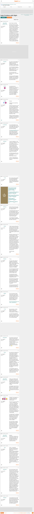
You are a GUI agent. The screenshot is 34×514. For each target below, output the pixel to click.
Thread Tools (16, 19)
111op (5, 177)
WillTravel (4, 141)
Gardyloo (4, 397)
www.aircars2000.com (14, 130)
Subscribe (9, 17)
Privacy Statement (27, 15)
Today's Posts (20, 6)
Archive (25, 14)
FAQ (11, 6)
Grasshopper (5, 337)
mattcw (5, 226)
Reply (3, 17)
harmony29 (5, 469)
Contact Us (22, 14)
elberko (5, 293)
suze (5, 447)
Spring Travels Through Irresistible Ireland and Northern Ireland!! (12, 188)
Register (4, 6)
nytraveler (4, 61)
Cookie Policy (31, 14)
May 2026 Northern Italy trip (13, 201)
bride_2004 (5, 378)
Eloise (5, 352)
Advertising (27, 14)
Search (30, 6)
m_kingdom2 (5, 124)
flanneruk (4, 258)
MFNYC (5, 86)
